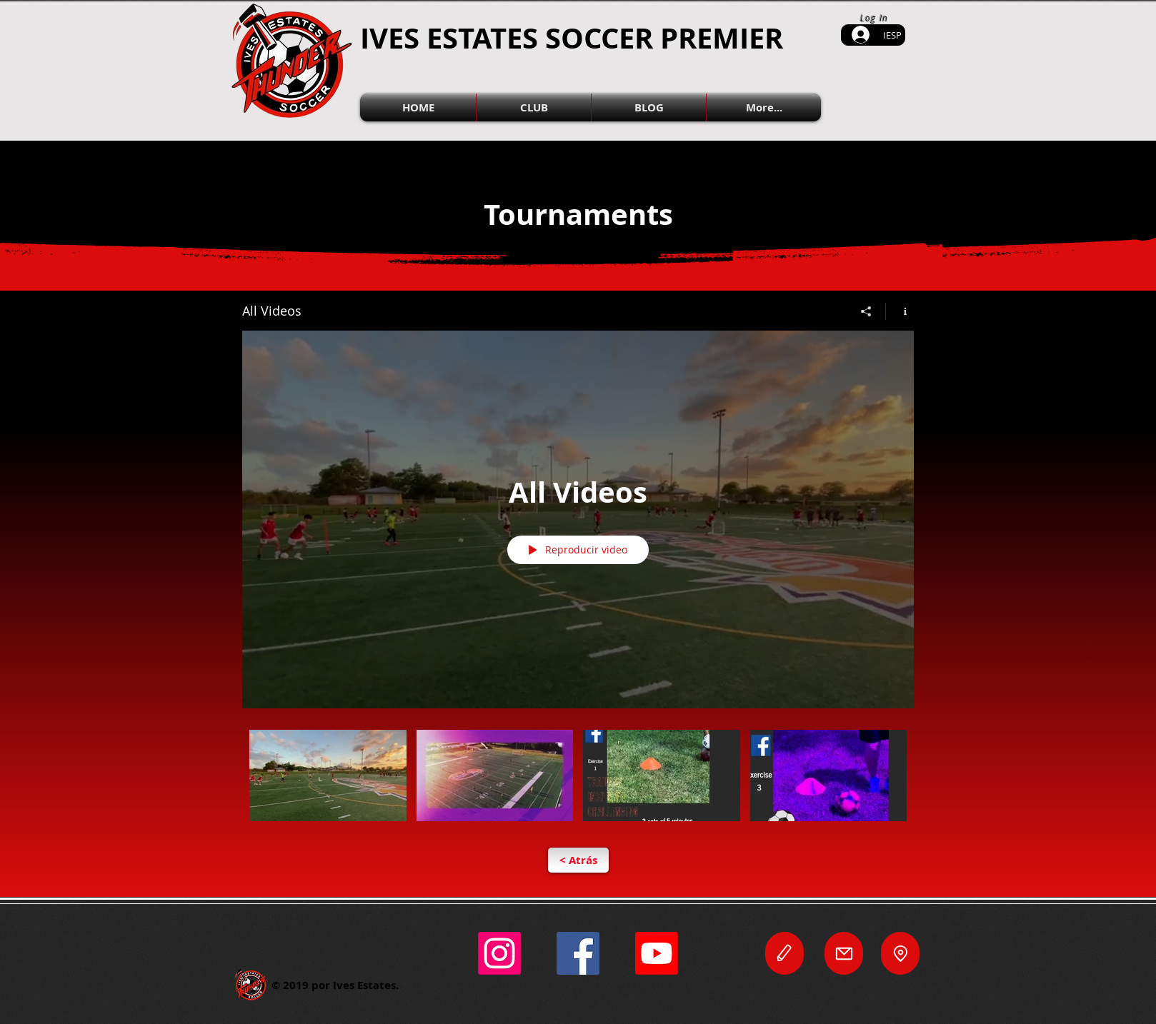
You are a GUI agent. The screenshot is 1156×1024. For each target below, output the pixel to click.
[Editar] (784, 953)
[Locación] (900, 953)
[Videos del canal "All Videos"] (578, 785)
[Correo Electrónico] (843, 953)
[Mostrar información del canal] (900, 311)
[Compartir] (866, 311)
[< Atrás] (578, 860)
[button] (534, 107)
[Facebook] (578, 953)
